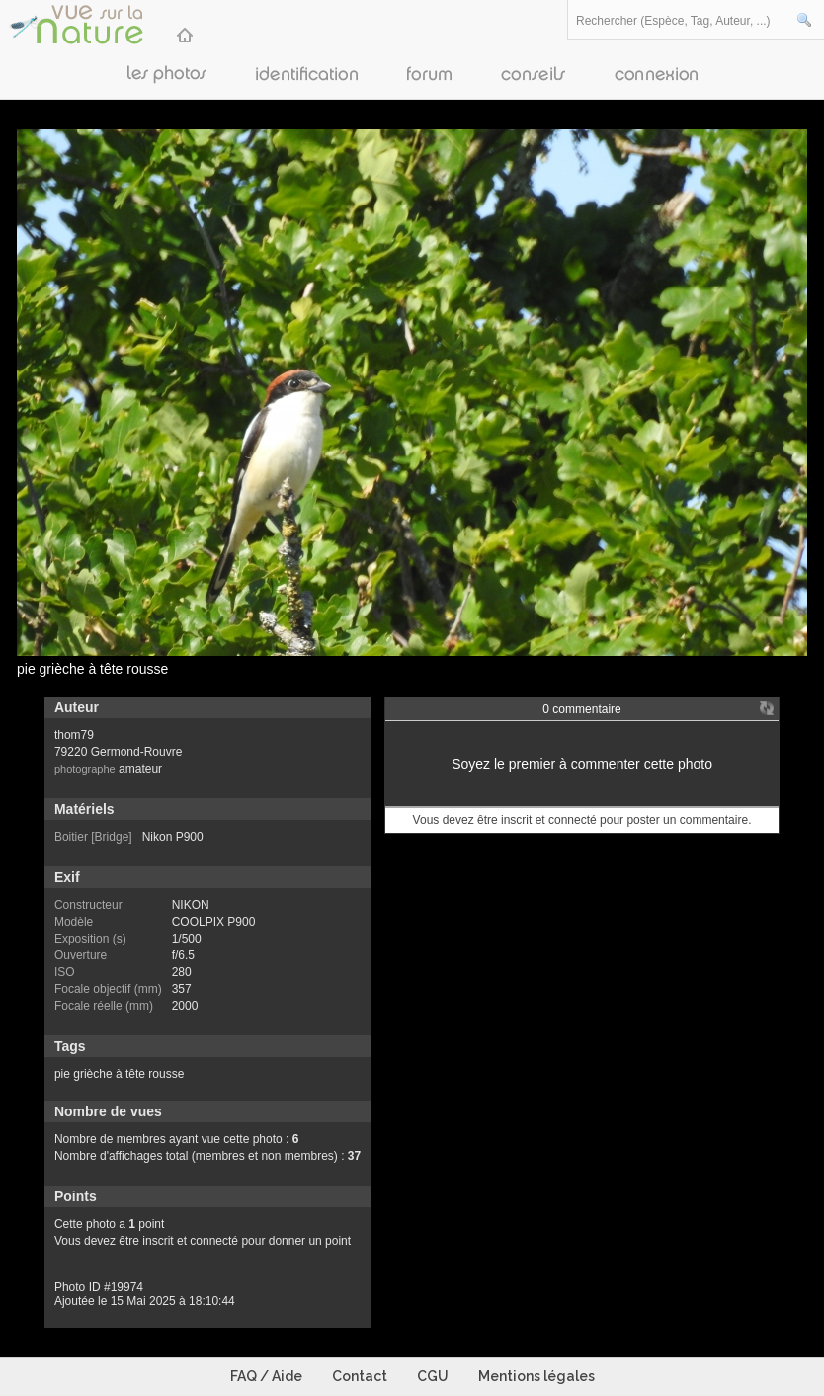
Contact (359, 1376)
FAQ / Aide (266, 1376)
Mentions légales (536, 1376)
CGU (433, 1376)
